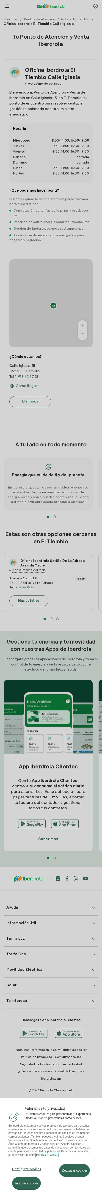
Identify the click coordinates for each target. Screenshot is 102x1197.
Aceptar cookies (27, 1188)
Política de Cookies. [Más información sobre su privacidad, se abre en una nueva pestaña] (47, 1159)
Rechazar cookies (74, 1175)
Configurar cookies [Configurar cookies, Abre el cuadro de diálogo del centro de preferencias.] (26, 1174)
